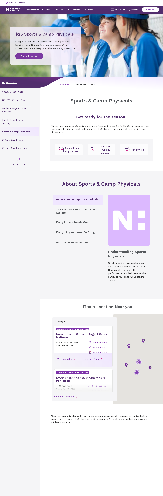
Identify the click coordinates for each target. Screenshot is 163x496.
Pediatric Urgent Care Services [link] (14, 110)
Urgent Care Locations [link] (14, 148)
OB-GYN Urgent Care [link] (13, 100)
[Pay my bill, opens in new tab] (134, 150)
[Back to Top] (19, 162)
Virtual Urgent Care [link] (12, 91)
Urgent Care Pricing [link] (12, 139)
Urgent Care (9, 82)
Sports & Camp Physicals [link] (16, 131)
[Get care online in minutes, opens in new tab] (101, 150)
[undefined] (69, 150)
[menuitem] (19, 92)
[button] (126, 364)
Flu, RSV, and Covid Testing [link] (13, 121)
